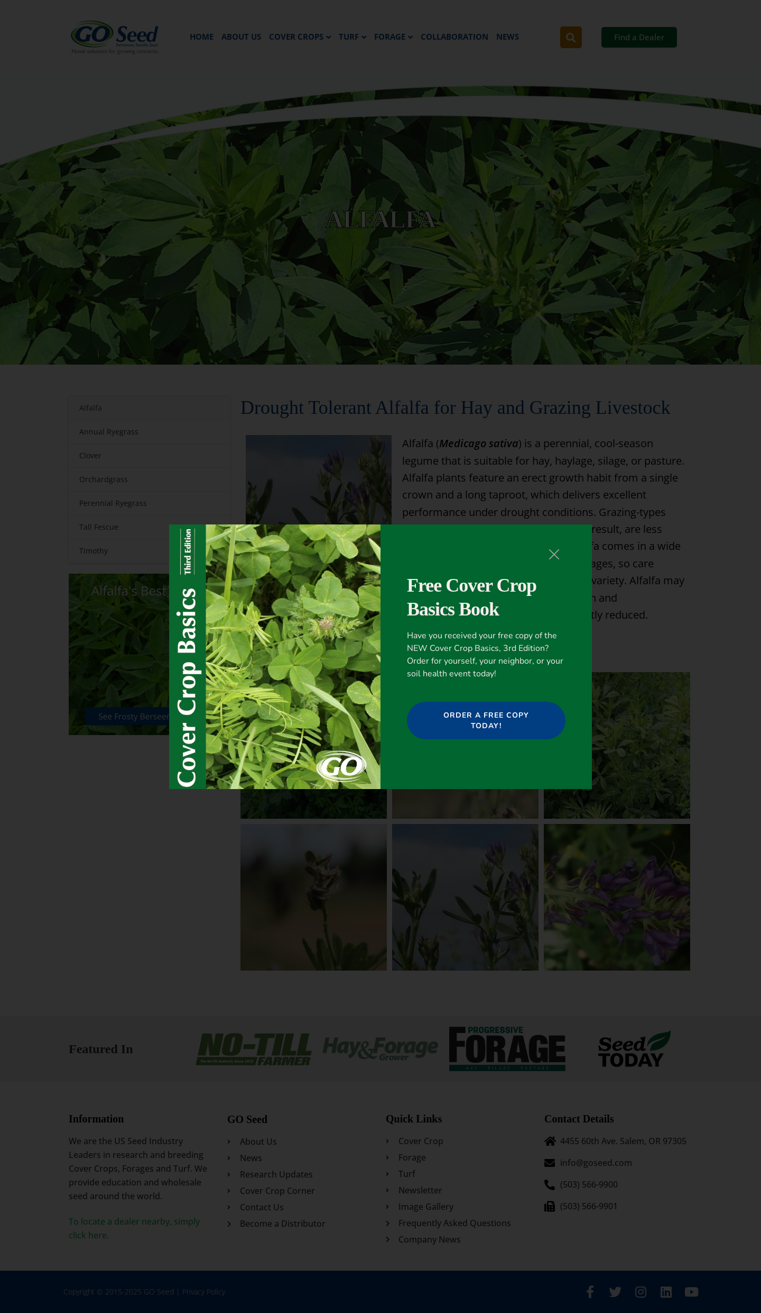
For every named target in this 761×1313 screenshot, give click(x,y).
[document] (380, 656)
